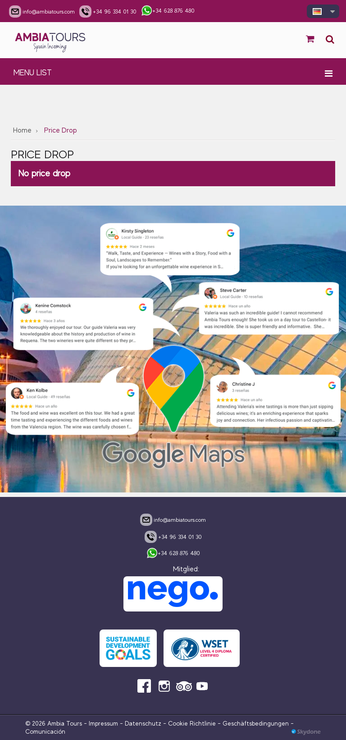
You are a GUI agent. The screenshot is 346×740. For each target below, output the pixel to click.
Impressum (103, 723)
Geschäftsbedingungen (256, 723)
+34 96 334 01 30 (173, 536)
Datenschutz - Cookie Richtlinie (170, 723)
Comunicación (45, 731)
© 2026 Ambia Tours (54, 723)
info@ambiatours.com (173, 519)
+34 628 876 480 (173, 553)
